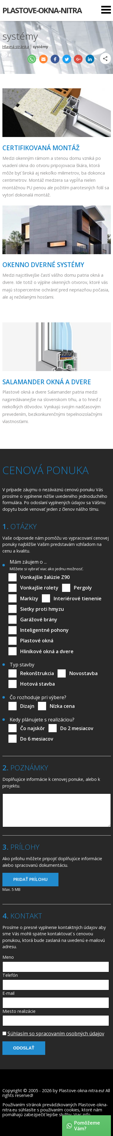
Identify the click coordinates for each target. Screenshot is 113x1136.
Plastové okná (36, 640)
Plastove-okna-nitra (42, 10)
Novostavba (83, 673)
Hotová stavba (37, 683)
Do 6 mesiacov (36, 738)
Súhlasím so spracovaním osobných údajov (56, 1033)
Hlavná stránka (15, 46)
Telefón (10, 975)
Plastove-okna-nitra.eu (81, 1090)
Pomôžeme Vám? (87, 1125)
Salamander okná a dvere (46, 382)
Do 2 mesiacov (76, 728)
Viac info (82, 1114)
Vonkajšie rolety (39, 587)
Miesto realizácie (19, 1011)
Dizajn (27, 706)
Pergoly (83, 587)
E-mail (8, 993)
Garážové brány (38, 619)
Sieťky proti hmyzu (42, 609)
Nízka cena (62, 706)
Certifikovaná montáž (41, 148)
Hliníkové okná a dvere (47, 651)
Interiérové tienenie (78, 598)
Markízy (29, 598)
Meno (8, 957)
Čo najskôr (32, 728)
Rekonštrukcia (37, 673)
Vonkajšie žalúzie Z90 (45, 577)
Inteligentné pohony (44, 630)
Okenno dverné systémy (43, 264)
